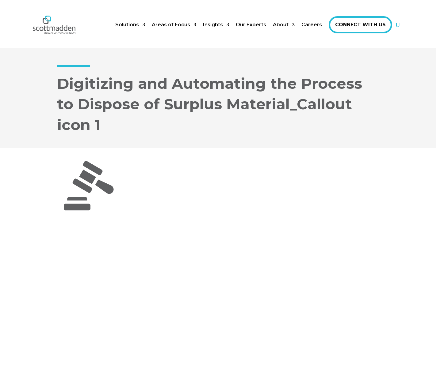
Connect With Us (360, 25)
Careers (311, 25)
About (281, 25)
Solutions (127, 25)
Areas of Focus (171, 25)
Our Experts (251, 25)
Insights (213, 25)
